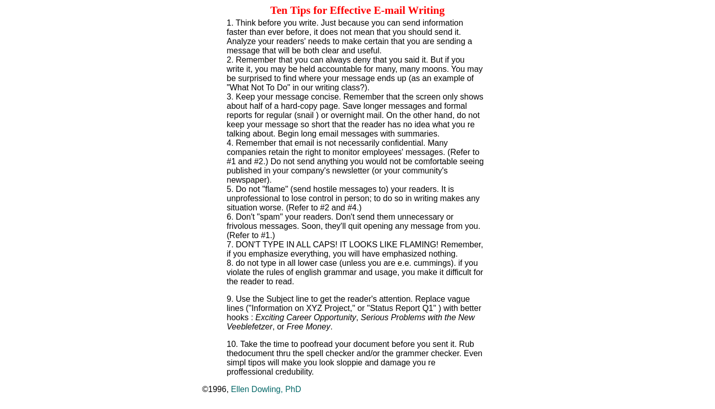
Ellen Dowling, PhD (266, 389)
